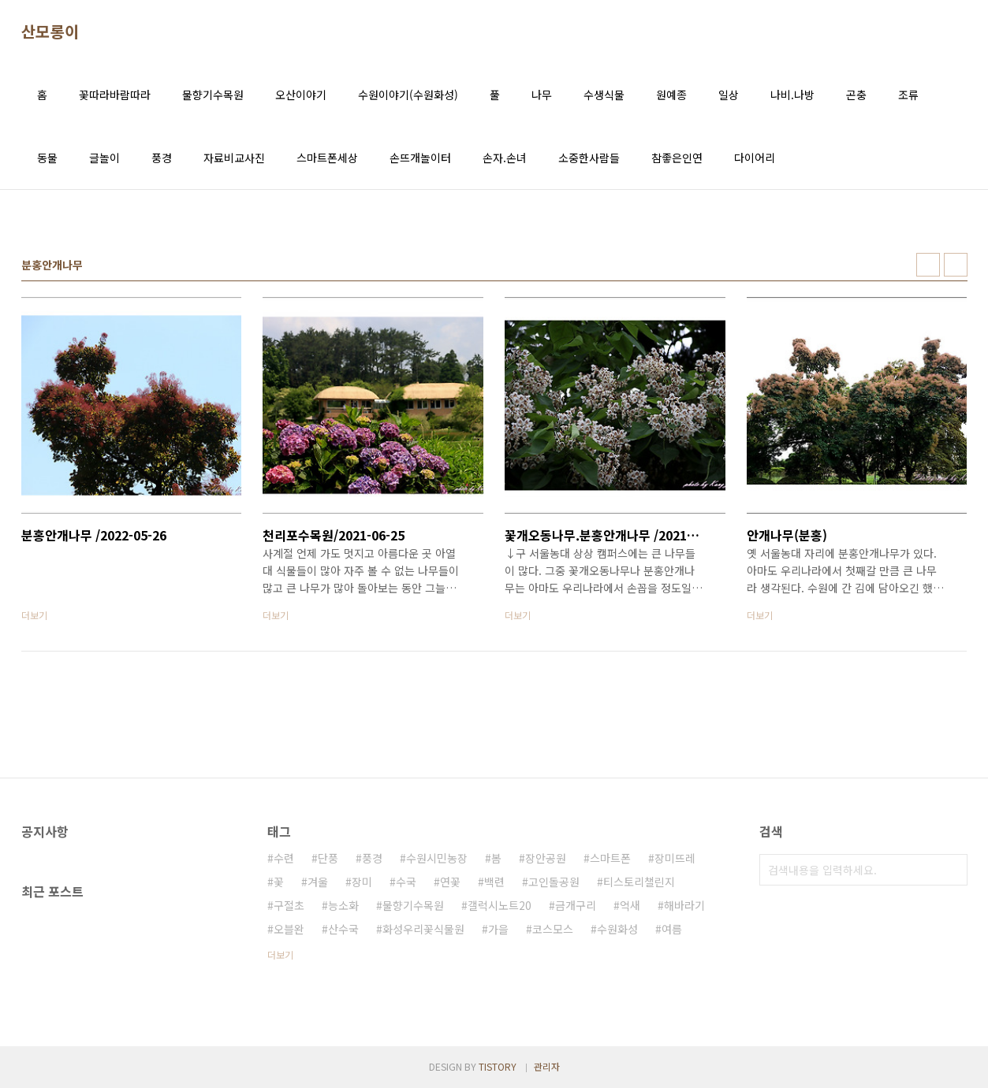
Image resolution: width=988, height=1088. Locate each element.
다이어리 (754, 157)
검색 (952, 870)
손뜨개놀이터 (420, 157)
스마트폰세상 (327, 157)
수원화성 (617, 929)
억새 (630, 905)
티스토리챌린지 (639, 881)
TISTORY (497, 1066)
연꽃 (450, 881)
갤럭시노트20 (499, 905)
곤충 (856, 94)
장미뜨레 (674, 858)
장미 (362, 881)
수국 (406, 881)
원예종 (671, 94)
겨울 (318, 881)
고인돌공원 (554, 881)
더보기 (280, 954)
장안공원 (545, 858)
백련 (494, 881)
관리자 (547, 1066)
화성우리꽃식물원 (423, 929)
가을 (498, 929)
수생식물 (603, 94)
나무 (541, 94)
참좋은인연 (677, 157)
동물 (47, 157)
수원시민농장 (437, 858)
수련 (284, 858)
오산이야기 (300, 94)
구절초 (289, 905)
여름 (672, 929)
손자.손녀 (505, 157)
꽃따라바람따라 (115, 94)
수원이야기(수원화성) (408, 94)
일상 (728, 94)
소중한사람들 (589, 157)
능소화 (343, 905)
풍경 (161, 157)
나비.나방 (792, 94)
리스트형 (955, 265)
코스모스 (552, 929)
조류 (908, 94)
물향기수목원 (213, 94)
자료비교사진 (234, 157)
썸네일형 (928, 265)
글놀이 (104, 157)
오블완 (289, 929)
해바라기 (684, 905)
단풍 (328, 858)
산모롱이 (50, 31)
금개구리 (575, 905)
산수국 (343, 929)
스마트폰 (610, 858)
